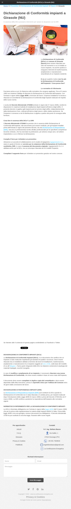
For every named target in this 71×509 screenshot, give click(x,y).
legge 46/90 (49, 409)
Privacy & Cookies (19, 441)
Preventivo (15, 6)
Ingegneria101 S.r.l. (56, 142)
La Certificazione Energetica (54, 448)
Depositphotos (46, 500)
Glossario (19, 437)
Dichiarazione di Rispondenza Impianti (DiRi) (22, 393)
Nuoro (53, 6)
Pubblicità (19, 445)
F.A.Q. (19, 433)
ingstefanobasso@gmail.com (54, 445)
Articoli (19, 429)
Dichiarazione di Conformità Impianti (34, 6)
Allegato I (13, 366)
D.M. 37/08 (46, 364)
